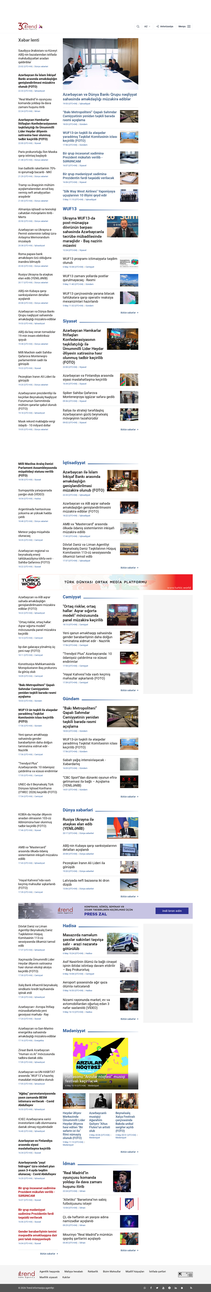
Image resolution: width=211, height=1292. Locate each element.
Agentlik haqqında (50, 1271)
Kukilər (66, 1277)
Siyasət (70, 321)
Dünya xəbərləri (78, 810)
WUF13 (70, 208)
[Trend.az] (30, 26)
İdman (69, 1163)
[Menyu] (184, 26)
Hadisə (69, 925)
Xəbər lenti (28, 40)
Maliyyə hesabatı (73, 1271)
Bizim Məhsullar (112, 1271)
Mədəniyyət (74, 1030)
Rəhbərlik (93, 1271)
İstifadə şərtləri (157, 1271)
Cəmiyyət (72, 596)
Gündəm (71, 698)
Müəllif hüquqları (135, 1271)
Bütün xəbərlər (128, 312)
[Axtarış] (138, 26)
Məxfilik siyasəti (49, 1277)
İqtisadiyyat (74, 462)
